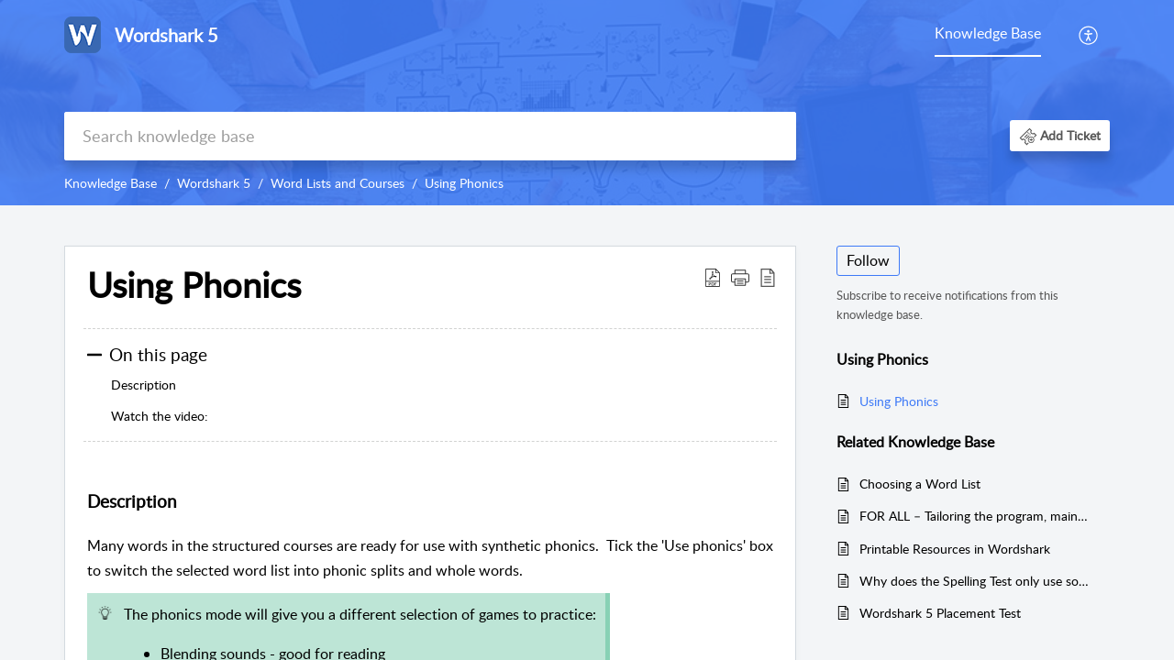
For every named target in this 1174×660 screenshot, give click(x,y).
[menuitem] (1089, 35)
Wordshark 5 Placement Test (940, 613)
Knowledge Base (988, 33)
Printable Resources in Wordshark (954, 548)
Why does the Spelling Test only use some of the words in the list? (975, 580)
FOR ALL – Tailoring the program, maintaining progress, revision (975, 515)
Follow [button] (868, 260)
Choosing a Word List (919, 483)
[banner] (587, 102)
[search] (430, 136)
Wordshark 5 (213, 183)
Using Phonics (464, 183)
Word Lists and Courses (337, 183)
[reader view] (768, 277)
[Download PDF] (712, 277)
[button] (1060, 135)
